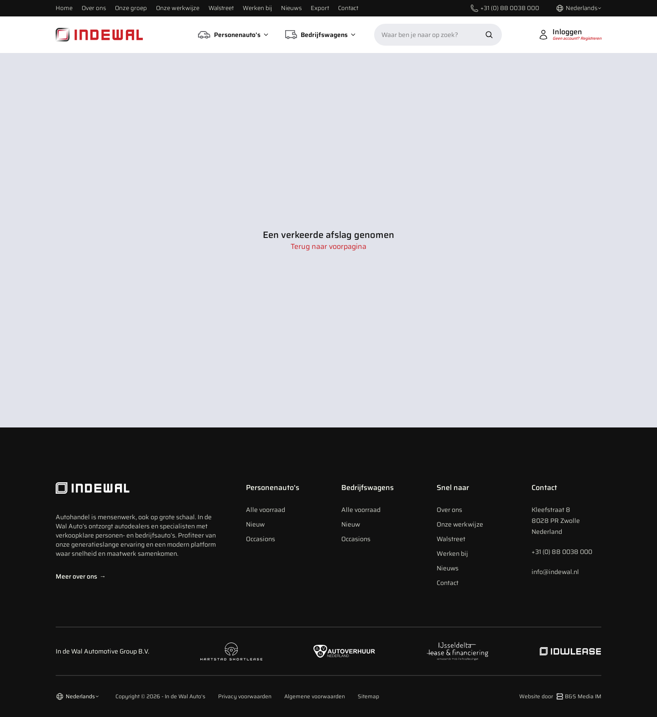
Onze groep (131, 8)
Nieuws (291, 8)
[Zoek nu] (489, 35)
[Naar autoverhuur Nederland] (344, 651)
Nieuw (255, 524)
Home (64, 8)
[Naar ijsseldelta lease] (457, 651)
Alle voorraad (265, 510)
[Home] (99, 34)
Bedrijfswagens (367, 487)
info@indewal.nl (555, 572)
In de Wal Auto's (185, 696)
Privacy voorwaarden (244, 696)
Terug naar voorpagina (328, 246)
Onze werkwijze (177, 8)
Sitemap (368, 696)
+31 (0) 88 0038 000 (562, 552)
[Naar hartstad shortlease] (231, 651)
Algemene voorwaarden (314, 696)
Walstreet (221, 8)
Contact (348, 8)
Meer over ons (81, 576)
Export (320, 8)
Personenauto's (272, 487)
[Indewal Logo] (138, 488)
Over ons (94, 8)
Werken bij (257, 8)
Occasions (260, 539)
